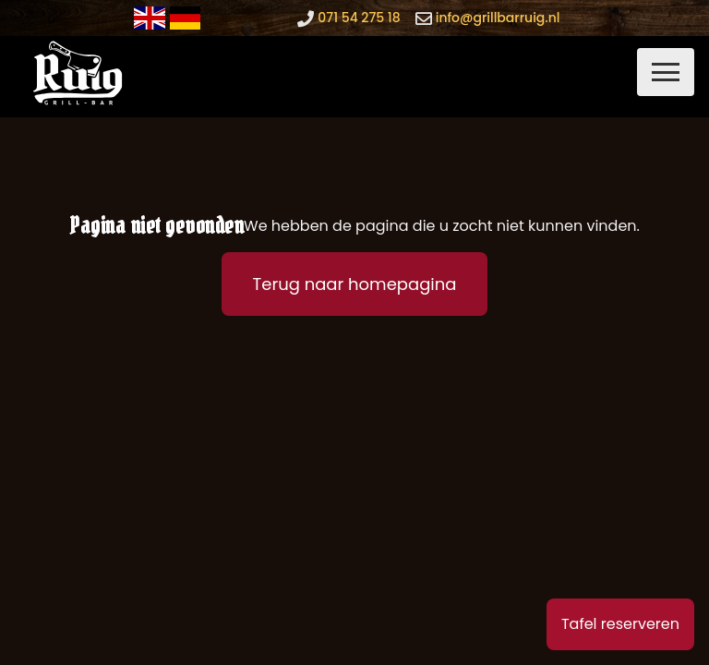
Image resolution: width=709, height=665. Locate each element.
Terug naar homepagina (355, 284)
